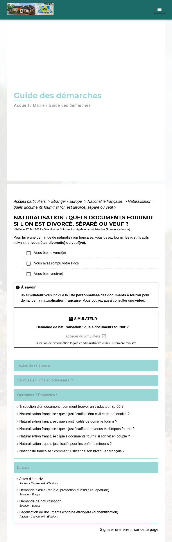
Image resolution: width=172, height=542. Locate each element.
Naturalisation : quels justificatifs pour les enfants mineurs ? (65, 444)
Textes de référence (33, 365)
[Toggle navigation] (159, 10)
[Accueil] (34, 10)
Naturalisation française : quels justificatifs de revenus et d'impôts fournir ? (76, 429)
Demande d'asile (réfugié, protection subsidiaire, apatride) (64, 490)
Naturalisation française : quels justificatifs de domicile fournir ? (68, 421)
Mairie (39, 105)
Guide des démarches (70, 105)
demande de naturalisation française (65, 237)
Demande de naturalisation (40, 501)
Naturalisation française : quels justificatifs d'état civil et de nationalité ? (74, 414)
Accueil (21, 105)
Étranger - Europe (67, 201)
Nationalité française (105, 201)
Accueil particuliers (30, 201)
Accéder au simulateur (86, 336)
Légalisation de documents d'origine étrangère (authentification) (68, 512)
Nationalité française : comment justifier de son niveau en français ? (71, 451)
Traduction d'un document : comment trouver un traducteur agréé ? (71, 406)
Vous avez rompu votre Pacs (52, 263)
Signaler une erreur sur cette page (129, 529)
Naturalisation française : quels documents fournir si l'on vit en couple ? (74, 436)
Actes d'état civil (31, 479)
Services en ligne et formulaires (43, 380)
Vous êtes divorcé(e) (46, 253)
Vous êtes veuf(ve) (44, 274)
